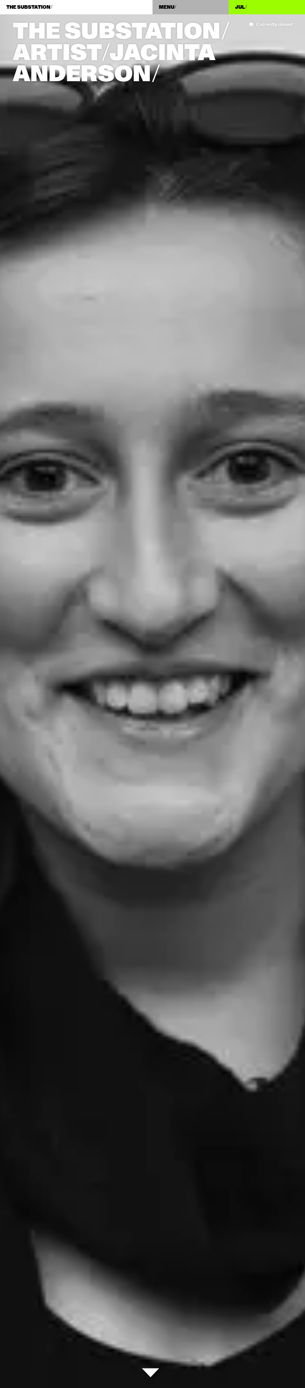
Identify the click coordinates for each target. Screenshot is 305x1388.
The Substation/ (121, 32)
